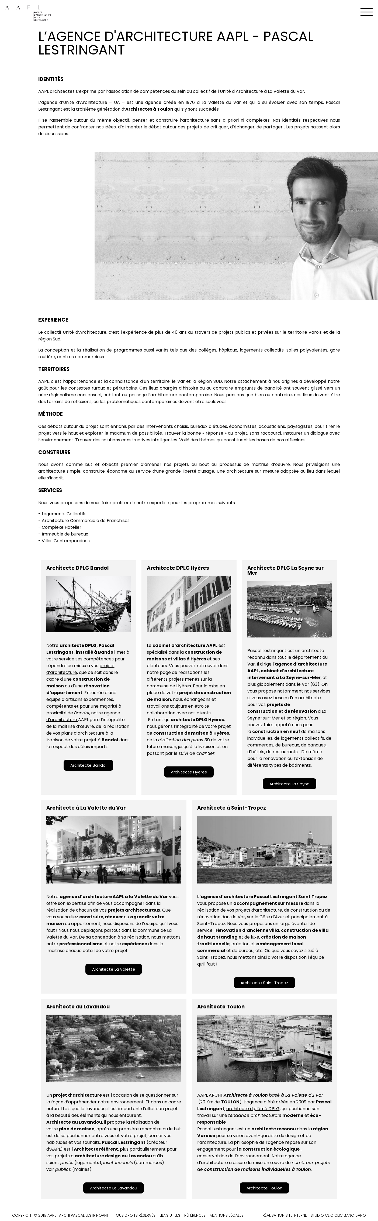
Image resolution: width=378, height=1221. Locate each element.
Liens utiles (169, 1215)
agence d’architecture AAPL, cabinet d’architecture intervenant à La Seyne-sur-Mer (287, 671)
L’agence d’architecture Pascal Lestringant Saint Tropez (262, 896)
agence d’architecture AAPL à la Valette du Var (114, 896)
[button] (88, 765)
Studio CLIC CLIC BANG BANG (338, 1215)
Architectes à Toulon (149, 109)
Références (195, 1215)
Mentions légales (227, 1215)
